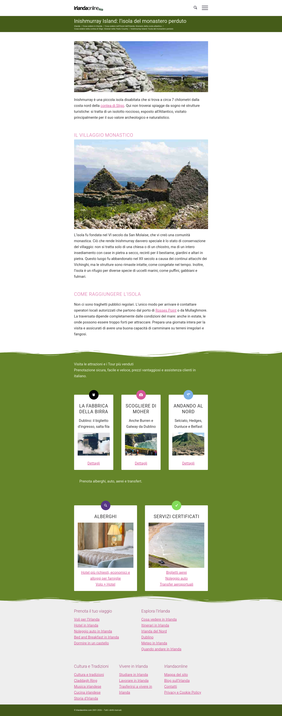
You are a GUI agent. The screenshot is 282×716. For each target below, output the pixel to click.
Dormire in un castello (91, 643)
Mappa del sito (176, 674)
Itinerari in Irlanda (155, 625)
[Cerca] (195, 8)
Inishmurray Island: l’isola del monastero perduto (130, 21)
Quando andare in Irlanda (161, 649)
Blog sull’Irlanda (177, 680)
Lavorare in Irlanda (134, 680)
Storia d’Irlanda (86, 698)
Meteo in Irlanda (154, 643)
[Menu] (203, 8)
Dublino (147, 637)
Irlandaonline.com (84, 710)
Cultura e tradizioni (89, 674)
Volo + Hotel (105, 584)
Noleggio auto (176, 578)
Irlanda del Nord (154, 631)
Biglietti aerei (176, 572)
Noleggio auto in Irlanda (93, 631)
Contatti (170, 686)
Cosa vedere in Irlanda (159, 619)
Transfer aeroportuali (176, 584)
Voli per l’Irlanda (87, 619)
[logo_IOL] (88, 8)
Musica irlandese (87, 686)
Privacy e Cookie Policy (182, 692)
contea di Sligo (112, 105)
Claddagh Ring (85, 680)
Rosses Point (165, 310)
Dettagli (93, 463)
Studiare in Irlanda (133, 674)
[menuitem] (195, 8)
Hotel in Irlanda (86, 625)
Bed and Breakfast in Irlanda (96, 637)
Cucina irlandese (87, 692)
